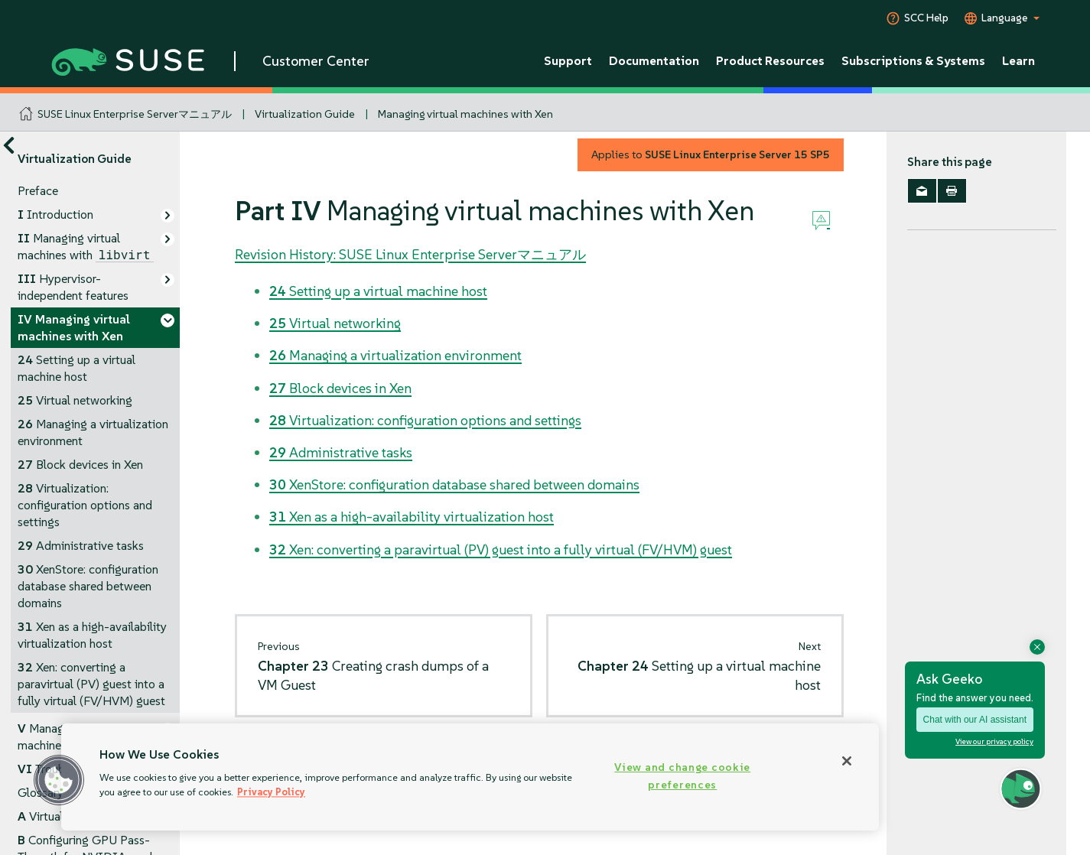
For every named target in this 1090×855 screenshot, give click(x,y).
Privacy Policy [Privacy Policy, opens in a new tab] (271, 791)
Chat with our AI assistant (975, 719)
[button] (58, 780)
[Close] (847, 761)
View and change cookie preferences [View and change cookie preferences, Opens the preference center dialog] (682, 776)
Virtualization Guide (305, 114)
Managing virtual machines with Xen (465, 114)
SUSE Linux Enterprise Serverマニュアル (134, 114)
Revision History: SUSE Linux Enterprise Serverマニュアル (410, 254)
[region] (470, 777)
